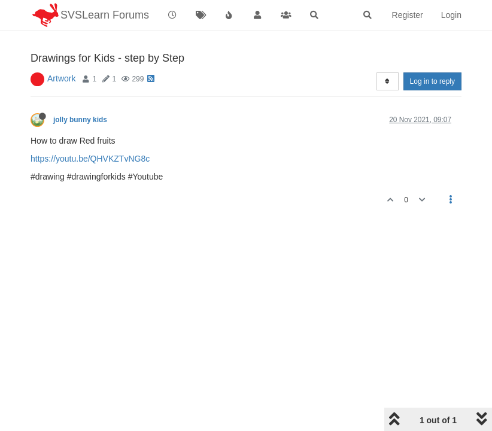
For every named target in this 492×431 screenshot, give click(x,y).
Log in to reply (432, 81)
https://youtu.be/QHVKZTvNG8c (90, 158)
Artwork (61, 78)
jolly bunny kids (80, 120)
